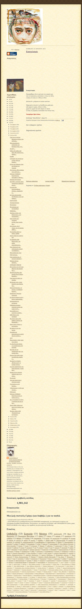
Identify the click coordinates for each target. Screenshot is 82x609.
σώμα (46, 548)
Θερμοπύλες (13, 204)
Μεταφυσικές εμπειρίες (62, 555)
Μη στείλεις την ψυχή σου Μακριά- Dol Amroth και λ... (17, 268)
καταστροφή (58, 546)
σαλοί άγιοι (58, 588)
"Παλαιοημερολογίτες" (53, 562)
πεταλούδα (30, 588)
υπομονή (57, 548)
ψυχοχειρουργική (33, 591)
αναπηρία (53, 580)
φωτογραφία (53, 544)
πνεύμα (22, 548)
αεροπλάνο (21, 559)
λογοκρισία (70, 584)
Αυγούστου (13, 133)
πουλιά (59, 560)
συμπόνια (9, 590)
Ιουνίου (12, 416)
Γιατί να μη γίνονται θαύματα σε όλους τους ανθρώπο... (17, 139)
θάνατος (43, 533)
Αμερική (71, 553)
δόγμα (50, 559)
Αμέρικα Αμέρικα (14, 202)
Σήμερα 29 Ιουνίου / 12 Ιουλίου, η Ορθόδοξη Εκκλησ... (16, 289)
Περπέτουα (45, 549)
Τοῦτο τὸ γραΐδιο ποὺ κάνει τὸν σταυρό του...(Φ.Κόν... (17, 152)
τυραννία (50, 590)
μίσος (71, 546)
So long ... (12, 148)
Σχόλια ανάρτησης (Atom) (42, 185)
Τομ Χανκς (61, 557)
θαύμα (19, 538)
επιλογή (70, 540)
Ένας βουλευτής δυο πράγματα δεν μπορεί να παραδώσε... (16, 248)
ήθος (25, 580)
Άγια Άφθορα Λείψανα (34, 564)
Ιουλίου (12, 135)
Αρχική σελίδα (49, 181)
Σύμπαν (20, 546)
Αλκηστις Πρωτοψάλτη (60, 553)
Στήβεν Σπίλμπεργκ (34, 579)
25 (9, 101)
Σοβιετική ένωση (42, 577)
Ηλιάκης (39, 571)
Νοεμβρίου (13, 126)
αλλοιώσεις (45, 580)
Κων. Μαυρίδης (63, 571)
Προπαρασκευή (10, 577)
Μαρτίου (12, 423)
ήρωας (27, 546)
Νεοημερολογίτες (61, 573)
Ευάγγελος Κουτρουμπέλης (28, 571)
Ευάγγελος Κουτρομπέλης (13, 571)
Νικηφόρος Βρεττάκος (26, 536)
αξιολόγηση (34, 559)
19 (9, 114)
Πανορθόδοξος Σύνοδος (39, 575)
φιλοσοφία (64, 548)
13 (9, 431)
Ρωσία (47, 538)
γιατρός (21, 582)
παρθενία (15, 548)
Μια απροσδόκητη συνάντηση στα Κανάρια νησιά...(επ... (16, 144)
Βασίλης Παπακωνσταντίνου (14, 555)
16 (9, 120)
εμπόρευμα (33, 582)
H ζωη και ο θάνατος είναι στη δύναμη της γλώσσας (16, 166)
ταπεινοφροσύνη (42, 590)
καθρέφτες (50, 546)
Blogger (17, 49)
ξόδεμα (55, 586)
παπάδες (40, 540)
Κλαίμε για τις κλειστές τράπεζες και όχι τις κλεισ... (16, 374)
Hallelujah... (13, 210)
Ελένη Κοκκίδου (11, 546)
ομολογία (42, 560)
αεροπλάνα (31, 580)
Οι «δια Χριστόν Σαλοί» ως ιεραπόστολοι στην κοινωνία (16, 345)
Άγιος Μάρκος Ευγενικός (66, 544)
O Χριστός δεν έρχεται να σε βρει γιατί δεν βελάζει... (16, 160)
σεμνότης (65, 588)
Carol (10, 564)
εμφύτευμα (57, 559)
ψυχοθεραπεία (40, 542)
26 (9, 99)
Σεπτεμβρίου (13, 131)
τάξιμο (27, 590)
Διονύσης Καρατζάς (27, 569)
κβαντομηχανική (20, 560)
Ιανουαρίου (13, 427)
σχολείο (40, 548)
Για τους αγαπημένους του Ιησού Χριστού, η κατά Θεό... (17, 368)
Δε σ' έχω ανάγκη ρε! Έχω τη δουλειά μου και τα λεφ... (16, 401)
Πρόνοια (33, 557)
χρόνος (26, 540)
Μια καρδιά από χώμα (15, 252)
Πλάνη (60, 542)
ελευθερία (65, 538)
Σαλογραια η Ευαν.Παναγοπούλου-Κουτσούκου (15, 459)
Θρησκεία (10, 536)
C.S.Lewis (72, 562)
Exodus (12, 156)
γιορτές (27, 582)
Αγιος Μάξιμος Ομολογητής (34, 566)
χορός (68, 590)
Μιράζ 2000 (49, 540)
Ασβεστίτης (51, 568)
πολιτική (17, 542)
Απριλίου (12, 421)
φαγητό (45, 544)
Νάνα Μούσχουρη (50, 573)
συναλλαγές (16, 590)
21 (9, 109)
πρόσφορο (66, 560)
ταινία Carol (33, 590)
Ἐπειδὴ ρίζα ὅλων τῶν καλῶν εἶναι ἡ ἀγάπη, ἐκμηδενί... (16, 274)
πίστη (49, 536)
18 (9, 116)
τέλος (39, 544)
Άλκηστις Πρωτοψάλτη (19, 553)
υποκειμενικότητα (28, 542)
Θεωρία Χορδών (48, 571)
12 (9, 433)
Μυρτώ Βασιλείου (39, 573)
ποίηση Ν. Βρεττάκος (41, 588)
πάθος (33, 551)
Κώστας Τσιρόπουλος (18, 573)
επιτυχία (9, 544)
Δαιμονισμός (51, 542)
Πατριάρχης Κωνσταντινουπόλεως (55, 575)
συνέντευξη (58, 534)
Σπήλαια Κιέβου (23, 579)
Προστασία (53, 549)
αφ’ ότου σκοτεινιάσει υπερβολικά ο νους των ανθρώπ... (17, 196)
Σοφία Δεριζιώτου (63, 549)
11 (9, 435)
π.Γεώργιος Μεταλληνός (20, 588)
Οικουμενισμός (60, 540)
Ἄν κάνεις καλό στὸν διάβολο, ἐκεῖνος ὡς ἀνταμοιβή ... (16, 320)
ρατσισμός (29, 548)
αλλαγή (38, 580)
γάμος (41, 536)
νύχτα (49, 586)
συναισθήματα (49, 551)
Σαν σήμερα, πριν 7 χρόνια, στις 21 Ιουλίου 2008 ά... (17, 227)
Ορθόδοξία (9, 575)
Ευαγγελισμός (13, 200)
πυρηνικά (50, 588)
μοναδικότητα (25, 551)
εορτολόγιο (64, 582)
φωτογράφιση (41, 562)
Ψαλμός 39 (70, 579)
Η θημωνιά (13, 391)
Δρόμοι (35, 569)
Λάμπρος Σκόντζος (35, 549)
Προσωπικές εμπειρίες (22, 577)
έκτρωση (19, 580)
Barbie (66, 562)
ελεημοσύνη (10, 551)
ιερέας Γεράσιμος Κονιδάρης (27, 584)
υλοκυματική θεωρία (20, 562)
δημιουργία (43, 559)
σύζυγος (57, 551)
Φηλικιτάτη (70, 557)
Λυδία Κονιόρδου (29, 573)
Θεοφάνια (14, 549)
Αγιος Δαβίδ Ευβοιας (19, 566)
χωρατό (73, 590)
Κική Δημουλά (23, 549)
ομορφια (61, 586)
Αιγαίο (40, 553)
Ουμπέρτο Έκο (17, 575)
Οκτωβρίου (13, 128)
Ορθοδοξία (12, 533)
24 (9, 103)
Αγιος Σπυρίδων (31, 553)
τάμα (22, 590)
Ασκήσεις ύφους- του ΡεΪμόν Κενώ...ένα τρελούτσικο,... (15, 214)
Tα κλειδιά (12, 378)
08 (9, 442)
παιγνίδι (9, 548)
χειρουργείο (62, 590)
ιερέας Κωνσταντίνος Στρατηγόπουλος (47, 584)
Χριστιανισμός (68, 542)
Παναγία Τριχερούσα (15, 179)
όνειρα (8, 553)
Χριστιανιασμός (62, 579)
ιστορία (73, 538)
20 (9, 112)
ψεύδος (71, 548)
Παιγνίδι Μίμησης (27, 575)
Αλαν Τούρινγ (69, 566)
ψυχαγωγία (11, 591)
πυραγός (73, 560)
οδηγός (35, 560)
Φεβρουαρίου (14, 425)
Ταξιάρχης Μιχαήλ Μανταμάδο (47, 557)
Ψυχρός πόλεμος (11, 580)
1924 (62, 562)
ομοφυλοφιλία (51, 560)
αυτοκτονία (56, 538)
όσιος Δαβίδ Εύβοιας (45, 591)
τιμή (51, 548)
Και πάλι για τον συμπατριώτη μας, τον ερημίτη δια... (16, 351)
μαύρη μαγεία (26, 586)
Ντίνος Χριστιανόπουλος (21, 557)
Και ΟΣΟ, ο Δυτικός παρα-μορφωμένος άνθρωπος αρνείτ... (17, 183)
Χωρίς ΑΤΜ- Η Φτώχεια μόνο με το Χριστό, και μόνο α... (17, 407)
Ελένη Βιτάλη (43, 569)
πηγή (11, 338)
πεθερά (23, 544)
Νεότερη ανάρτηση (32, 181)
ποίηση (58, 536)
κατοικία (11, 560)
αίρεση (11, 540)
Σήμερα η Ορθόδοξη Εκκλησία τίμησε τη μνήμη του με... (16, 395)
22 (9, 107)
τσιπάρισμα (65, 551)
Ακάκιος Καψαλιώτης (48, 566)
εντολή (40, 582)
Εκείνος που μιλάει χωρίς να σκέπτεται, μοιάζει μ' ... (16, 357)
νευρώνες (9, 542)
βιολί (16, 582)
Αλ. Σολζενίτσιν (60, 566)
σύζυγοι (11, 562)
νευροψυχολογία (42, 586)
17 (9, 118)
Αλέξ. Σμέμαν (48, 553)
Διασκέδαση (17, 569)
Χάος (71, 549)
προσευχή (68, 536)
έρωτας (33, 540)
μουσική (29, 560)
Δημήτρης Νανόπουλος (32, 555)
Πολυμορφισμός (70, 575)
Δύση (8, 549)
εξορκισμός (34, 546)
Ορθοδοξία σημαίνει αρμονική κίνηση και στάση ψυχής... (16, 306)
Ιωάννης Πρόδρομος (47, 555)
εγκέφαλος (37, 538)
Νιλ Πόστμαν (70, 573)
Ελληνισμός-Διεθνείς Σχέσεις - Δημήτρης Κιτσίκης (61, 569)
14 (9, 429)
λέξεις (66, 546)
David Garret (17, 564)
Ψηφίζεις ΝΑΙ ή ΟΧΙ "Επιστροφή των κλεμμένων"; (15, 412)
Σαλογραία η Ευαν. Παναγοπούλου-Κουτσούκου (19, 14)
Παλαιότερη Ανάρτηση (68, 181)
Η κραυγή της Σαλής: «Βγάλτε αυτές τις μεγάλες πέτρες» (15, 362)
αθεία (27, 559)
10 (9, 437)
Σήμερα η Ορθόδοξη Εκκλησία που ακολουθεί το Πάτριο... (16, 175)
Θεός (69, 534)
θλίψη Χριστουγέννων (12, 584)
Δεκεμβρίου (13, 124)
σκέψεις (71, 588)
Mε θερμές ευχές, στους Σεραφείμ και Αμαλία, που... (16, 283)
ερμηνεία (71, 582)
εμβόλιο (9, 538)
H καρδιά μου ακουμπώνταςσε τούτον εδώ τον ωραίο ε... (17, 333)
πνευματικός (31, 544)
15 (9, 122)
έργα (14, 559)
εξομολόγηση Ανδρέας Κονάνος (52, 582)
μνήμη (16, 544)
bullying (24, 564)
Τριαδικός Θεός (52, 579)
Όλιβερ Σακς (56, 564)
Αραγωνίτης (10, 568)
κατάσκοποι (62, 584)
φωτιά (71, 551)
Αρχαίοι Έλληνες (42, 568)
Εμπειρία (28, 533)
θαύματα (42, 546)
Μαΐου (12, 419)
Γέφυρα (58, 568)
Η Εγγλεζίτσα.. (14, 254)
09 (9, 440)
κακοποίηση (72, 559)
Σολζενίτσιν (51, 577)
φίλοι (56, 590)
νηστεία (18, 540)
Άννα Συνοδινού (47, 564)
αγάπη (27, 538)
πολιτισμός (40, 551)
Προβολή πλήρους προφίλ (13, 490)
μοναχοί (34, 586)
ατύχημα (71, 580)
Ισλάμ (55, 571)
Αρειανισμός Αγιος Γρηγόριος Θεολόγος (25, 568)
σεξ (35, 548)
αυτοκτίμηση (10, 582)
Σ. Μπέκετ (32, 577)
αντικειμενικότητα (62, 580)
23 (9, 105)
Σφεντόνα (43, 579)
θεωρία (17, 551)
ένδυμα (9, 559)
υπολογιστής (32, 562)
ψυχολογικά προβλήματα (22, 591)
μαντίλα (18, 586)
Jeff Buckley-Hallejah (15, 264)
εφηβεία (64, 559)
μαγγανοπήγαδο (10, 586)
